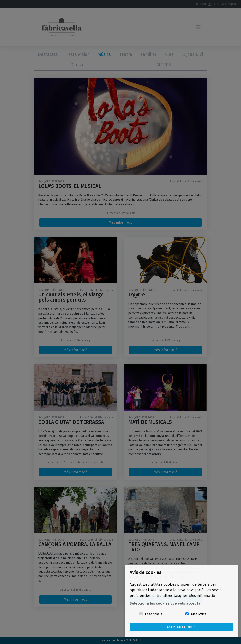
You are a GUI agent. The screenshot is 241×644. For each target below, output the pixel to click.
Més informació (202, 595)
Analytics (198, 614)
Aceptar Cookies (181, 627)
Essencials (153, 614)
